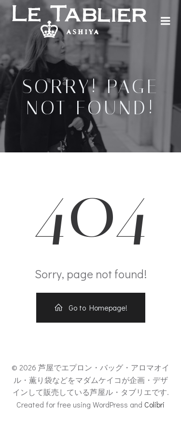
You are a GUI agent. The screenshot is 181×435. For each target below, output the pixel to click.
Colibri (154, 404)
